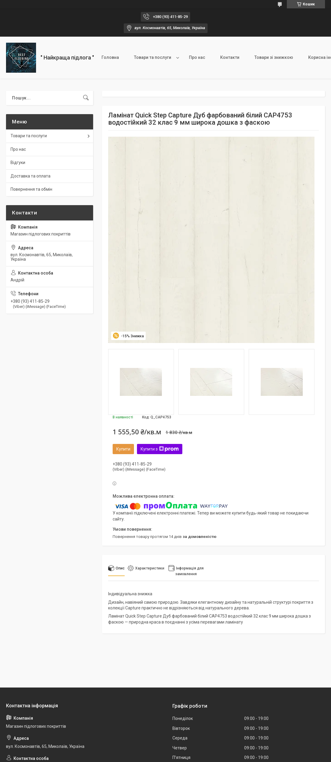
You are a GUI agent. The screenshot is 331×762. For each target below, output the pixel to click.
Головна (110, 57)
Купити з (160, 449)
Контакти (229, 57)
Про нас (197, 57)
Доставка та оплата (30, 176)
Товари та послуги (152, 57)
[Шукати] (86, 98)
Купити (123, 449)
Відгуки (18, 162)
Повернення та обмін (31, 189)
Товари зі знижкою (273, 57)
